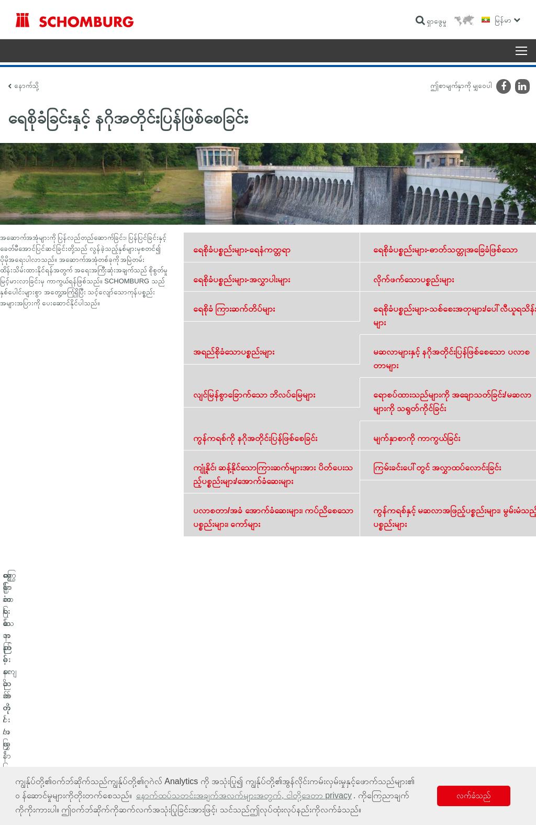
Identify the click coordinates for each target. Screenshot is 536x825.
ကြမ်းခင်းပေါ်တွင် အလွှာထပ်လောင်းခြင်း (437, 467)
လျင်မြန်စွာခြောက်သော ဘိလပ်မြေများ (254, 394)
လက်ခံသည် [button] (473, 795)
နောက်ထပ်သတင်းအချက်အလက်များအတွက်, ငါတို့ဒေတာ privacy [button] (244, 795)
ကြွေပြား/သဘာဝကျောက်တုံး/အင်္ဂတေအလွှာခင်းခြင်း (72, 735)
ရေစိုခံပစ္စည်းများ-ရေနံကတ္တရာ (242, 249)
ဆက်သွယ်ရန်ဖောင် (209, 750)
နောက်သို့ (26, 86)
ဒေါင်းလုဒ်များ (203, 735)
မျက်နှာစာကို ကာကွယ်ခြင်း (416, 438)
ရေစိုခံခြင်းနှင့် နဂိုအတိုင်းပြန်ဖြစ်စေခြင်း (57, 719)
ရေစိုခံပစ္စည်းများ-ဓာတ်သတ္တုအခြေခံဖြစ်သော (445, 249)
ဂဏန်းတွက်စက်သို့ (209, 719)
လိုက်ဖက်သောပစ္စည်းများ (413, 279)
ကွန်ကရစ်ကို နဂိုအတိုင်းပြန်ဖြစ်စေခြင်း (255, 438)
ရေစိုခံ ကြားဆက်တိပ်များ (234, 308)
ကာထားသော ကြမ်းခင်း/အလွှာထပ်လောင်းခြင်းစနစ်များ (74, 750)
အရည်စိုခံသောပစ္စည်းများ (233, 351)
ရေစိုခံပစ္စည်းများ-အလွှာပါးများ (241, 279)
